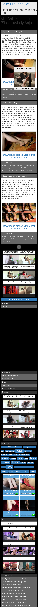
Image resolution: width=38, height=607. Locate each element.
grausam (27, 239)
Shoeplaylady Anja (14, 92)
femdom (4, 455)
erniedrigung (9, 451)
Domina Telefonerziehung (10, 375)
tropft (32, 239)
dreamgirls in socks (29, 447)
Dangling (33, 92)
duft (2, 451)
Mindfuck (20, 239)
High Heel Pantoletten (14, 168)
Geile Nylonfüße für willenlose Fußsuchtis (15, 579)
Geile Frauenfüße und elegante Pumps (14, 602)
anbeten (3, 447)
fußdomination (24, 455)
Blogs (4, 382)
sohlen (11, 471)
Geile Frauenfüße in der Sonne (11, 585)
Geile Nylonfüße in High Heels (12, 103)
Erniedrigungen (6, 170)
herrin (33, 458)
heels (26, 458)
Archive (5, 520)
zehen (25, 471)
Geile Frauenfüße (15, 4)
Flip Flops (4, 239)
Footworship (15, 170)
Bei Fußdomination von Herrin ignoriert (14, 582)
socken (4, 471)
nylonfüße (30, 462)
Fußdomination (12, 94)
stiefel (18, 471)
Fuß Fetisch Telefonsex (9, 378)
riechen (18, 467)
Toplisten (5, 392)
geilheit (20, 458)
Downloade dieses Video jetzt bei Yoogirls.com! (19, 156)
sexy (25, 467)
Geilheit (5, 97)
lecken (15, 462)
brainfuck (18, 447)
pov (10, 466)
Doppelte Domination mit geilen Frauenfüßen (16, 587)
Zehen (26, 94)
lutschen (23, 462)
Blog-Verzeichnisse (9, 388)
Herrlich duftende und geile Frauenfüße (14, 599)
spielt (10, 239)
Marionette (29, 170)
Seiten (5, 303)
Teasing (4, 94)
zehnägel (33, 471)
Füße (21, 92)
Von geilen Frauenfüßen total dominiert (14, 593)
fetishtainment (13, 455)
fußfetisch (4, 458)
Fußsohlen (20, 94)
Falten (15, 239)
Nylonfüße (24, 168)
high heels (6, 462)
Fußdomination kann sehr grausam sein (15, 176)
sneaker (31, 467)
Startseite (4, 306)
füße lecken (28, 451)
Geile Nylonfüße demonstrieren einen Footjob (16, 605)
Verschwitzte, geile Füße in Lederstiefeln (14, 596)
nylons (3, 467)
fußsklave (13, 458)
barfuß (10, 447)
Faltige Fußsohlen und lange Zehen (13, 32)
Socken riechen (6, 385)
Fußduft (27, 92)
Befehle (22, 236)
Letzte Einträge (7, 576)
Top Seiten (6, 372)
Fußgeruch (33, 94)
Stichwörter (6, 444)
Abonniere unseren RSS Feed (19, 300)
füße (19, 450)
